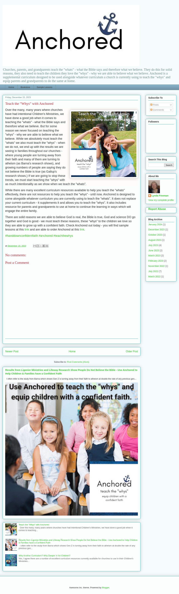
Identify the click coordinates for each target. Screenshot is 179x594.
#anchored (46, 235)
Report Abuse (157, 208)
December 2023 (156, 229)
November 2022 (156, 266)
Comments (157, 110)
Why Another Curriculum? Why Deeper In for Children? (44, 555)
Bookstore (25, 87)
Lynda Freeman (160, 195)
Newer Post (11, 351)
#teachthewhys (63, 235)
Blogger (105, 587)
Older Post (132, 351)
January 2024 (155, 224)
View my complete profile (161, 200)
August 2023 (154, 240)
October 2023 (155, 234)
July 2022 (153, 271)
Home (11, 87)
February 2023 (155, 261)
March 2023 (154, 255)
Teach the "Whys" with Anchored (34, 524)
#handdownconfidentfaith (21, 235)
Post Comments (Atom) (78, 362)
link (27, 229)
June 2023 (153, 250)
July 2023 (153, 245)
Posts (154, 104)
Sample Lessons (44, 87)
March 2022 (154, 276)
